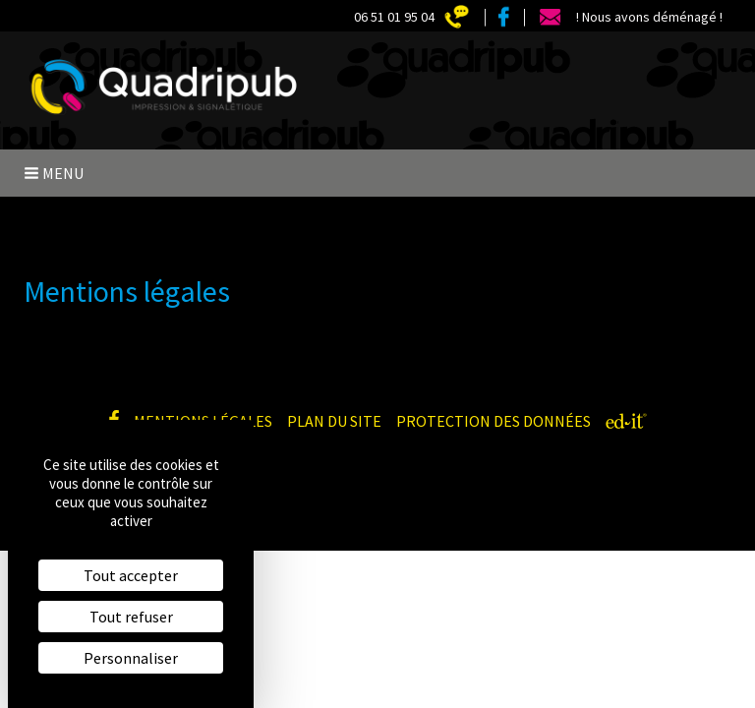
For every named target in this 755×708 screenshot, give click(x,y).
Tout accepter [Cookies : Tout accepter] (131, 575)
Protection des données (493, 421)
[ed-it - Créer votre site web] (626, 421)
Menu (54, 173)
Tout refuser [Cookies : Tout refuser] (131, 616)
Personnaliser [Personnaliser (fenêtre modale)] (131, 658)
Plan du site (334, 421)
